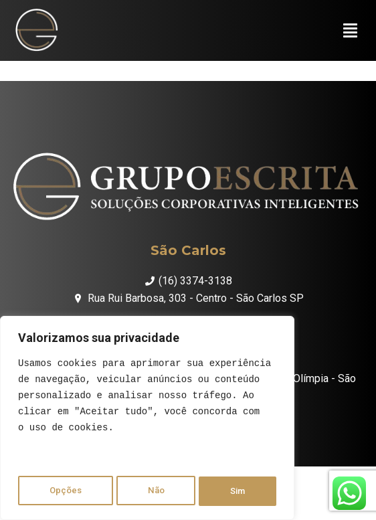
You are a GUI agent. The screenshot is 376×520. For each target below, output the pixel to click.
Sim (238, 491)
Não (156, 491)
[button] (350, 33)
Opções (65, 491)
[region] (147, 420)
